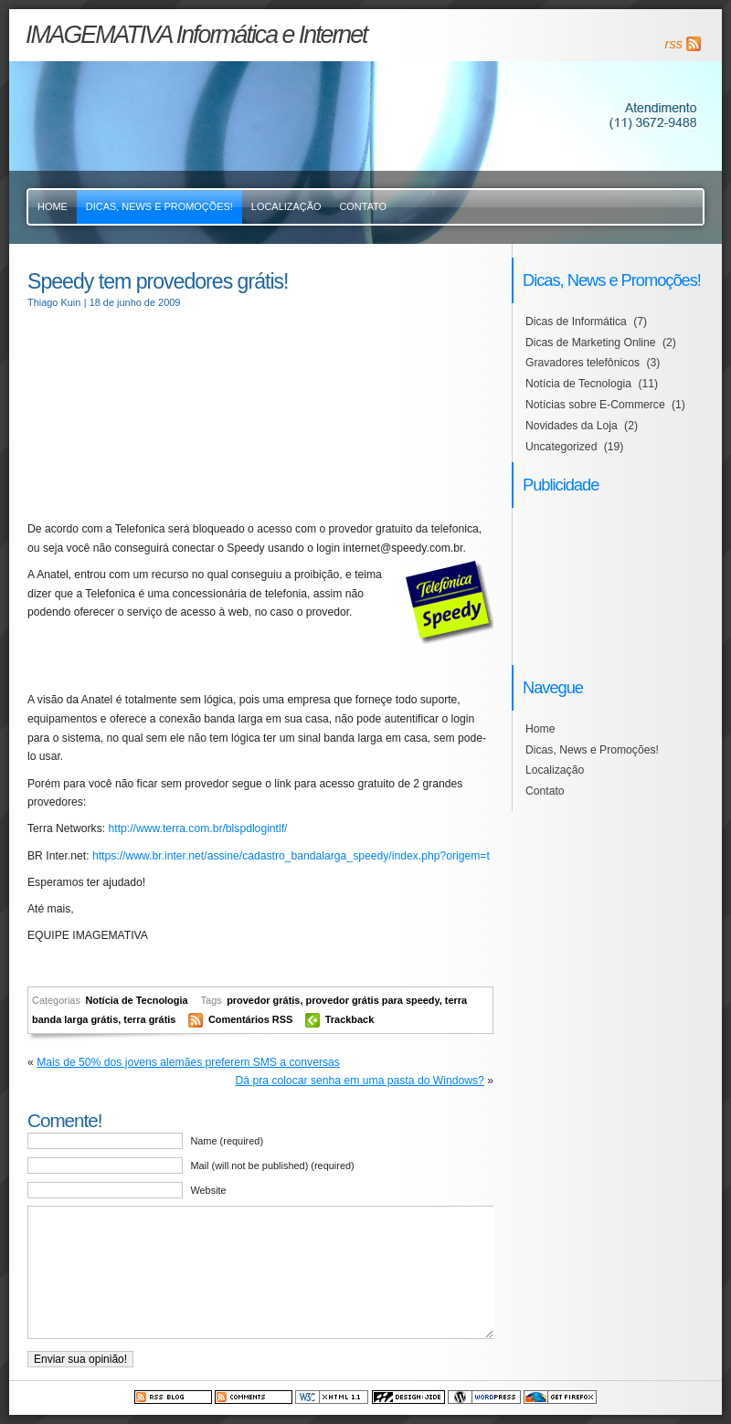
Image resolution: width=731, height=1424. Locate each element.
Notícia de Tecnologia (136, 1000)
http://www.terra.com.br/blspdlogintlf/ (198, 828)
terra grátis (149, 1019)
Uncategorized (561, 446)
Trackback (350, 1019)
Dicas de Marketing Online (590, 342)
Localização (286, 206)
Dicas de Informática (576, 321)
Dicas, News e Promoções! (159, 206)
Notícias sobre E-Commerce (595, 404)
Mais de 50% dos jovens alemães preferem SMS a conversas (188, 1062)
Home (52, 206)
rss (674, 44)
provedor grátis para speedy (372, 1000)
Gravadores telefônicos (582, 362)
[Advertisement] (167, 414)
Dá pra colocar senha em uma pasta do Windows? (360, 1080)
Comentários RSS (251, 1019)
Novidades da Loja (571, 425)
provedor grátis (263, 1000)
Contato (363, 206)
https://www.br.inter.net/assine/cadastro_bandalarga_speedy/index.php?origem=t (291, 855)
